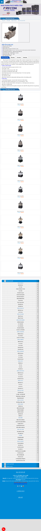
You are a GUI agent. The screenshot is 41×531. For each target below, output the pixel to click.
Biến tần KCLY (20, 386)
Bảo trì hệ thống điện (20, 458)
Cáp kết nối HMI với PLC (20, 429)
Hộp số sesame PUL (20, 151)
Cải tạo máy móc (20, 460)
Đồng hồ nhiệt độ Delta (20, 302)
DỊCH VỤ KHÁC (20, 445)
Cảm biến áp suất (20, 396)
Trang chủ (3, 20)
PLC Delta (20, 290)
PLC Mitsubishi (20, 327)
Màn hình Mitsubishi (20, 331)
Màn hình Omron (20, 351)
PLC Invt (20, 368)
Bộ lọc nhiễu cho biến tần (20, 431)
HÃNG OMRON (20, 343)
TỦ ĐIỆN (20, 439)
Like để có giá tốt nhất (10, 467)
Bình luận (25, 57)
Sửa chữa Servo (20, 449)
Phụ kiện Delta (20, 310)
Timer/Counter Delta (20, 306)
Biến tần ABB (20, 417)
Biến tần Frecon (20, 314)
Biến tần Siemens (20, 357)
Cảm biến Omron (20, 353)
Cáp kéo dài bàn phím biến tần (20, 425)
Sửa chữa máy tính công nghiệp (20, 454)
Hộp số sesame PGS (20, 229)
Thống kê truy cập (9, 470)
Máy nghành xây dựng (20, 435)
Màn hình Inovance (20, 382)
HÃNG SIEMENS (20, 355)
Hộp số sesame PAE (21, 245)
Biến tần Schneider (20, 415)
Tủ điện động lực (20, 443)
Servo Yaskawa (20, 339)
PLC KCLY (20, 388)
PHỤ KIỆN (20, 421)
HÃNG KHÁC (20, 408)
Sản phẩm (8, 20)
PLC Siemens (20, 359)
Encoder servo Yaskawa (20, 341)
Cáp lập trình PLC (20, 427)
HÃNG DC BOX (20, 394)
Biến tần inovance (20, 376)
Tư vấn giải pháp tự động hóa (20, 462)
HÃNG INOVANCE (20, 374)
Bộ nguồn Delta (20, 308)
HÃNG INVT (20, 364)
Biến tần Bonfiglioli (20, 413)
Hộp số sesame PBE (21, 198)
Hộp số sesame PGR (9, 18)
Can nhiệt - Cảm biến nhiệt (20, 398)
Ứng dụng (12, 57)
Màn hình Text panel (20, 296)
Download (19, 57)
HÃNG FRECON (20, 312)
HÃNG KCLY (20, 384)
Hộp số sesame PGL (20, 166)
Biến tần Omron (20, 345)
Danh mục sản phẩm (10, 284)
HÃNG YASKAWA (20, 335)
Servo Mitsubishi (20, 329)
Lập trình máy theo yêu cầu (20, 464)
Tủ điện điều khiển (20, 441)
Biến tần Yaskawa (20, 337)
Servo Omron (20, 349)
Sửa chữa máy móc (21, 456)
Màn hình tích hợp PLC (20, 300)
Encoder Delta (20, 304)
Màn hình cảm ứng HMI (20, 298)
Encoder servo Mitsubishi (20, 333)
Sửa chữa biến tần (20, 447)
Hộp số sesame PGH (20, 135)
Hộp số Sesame (14, 20)
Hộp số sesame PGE (20, 182)
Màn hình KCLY (20, 392)
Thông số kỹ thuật (5, 57)
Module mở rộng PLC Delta (20, 292)
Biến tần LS (20, 419)
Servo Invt (20, 370)
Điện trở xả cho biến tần (20, 423)
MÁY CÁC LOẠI (20, 433)
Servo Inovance (20, 380)
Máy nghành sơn (20, 437)
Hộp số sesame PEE (20, 104)
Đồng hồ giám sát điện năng (20, 400)
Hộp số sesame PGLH (20, 213)
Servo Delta (20, 294)
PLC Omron (20, 347)
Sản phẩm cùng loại (10, 89)
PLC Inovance (20, 378)
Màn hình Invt (20, 372)
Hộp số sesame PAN (20, 260)
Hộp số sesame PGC (20, 276)
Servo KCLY (20, 390)
